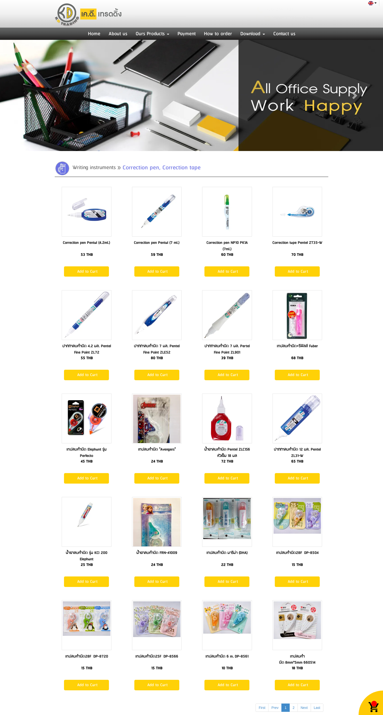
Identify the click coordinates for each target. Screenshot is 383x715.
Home (94, 33)
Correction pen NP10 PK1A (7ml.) (227, 245)
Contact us (284, 33)
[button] (28, 95)
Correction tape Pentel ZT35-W (297, 242)
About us (118, 33)
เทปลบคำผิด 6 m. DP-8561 (226, 656)
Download (252, 33)
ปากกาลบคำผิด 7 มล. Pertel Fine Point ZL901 (227, 349)
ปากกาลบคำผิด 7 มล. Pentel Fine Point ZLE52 (157, 349)
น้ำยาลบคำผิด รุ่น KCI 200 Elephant (86, 556)
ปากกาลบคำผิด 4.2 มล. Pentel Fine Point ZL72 (86, 349)
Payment (187, 33)
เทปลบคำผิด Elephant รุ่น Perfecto (86, 452)
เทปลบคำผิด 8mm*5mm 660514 (297, 659)
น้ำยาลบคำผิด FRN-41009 (156, 553)
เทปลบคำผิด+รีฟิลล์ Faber (297, 346)
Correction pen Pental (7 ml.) (157, 242)
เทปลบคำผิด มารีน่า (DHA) (227, 553)
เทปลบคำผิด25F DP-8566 (156, 656)
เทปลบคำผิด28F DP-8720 (86, 656)
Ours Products (152, 33)
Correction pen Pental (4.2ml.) (86, 242)
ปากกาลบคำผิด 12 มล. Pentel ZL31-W (297, 452)
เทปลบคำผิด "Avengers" (157, 449)
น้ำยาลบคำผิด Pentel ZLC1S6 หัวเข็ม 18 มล (227, 452)
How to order (218, 33)
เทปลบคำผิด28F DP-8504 (297, 553)
